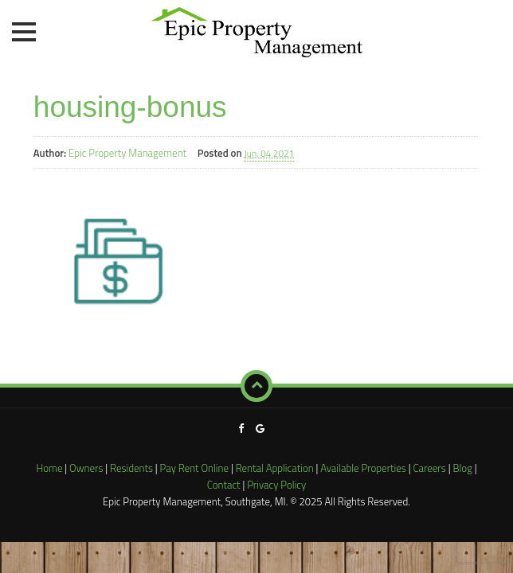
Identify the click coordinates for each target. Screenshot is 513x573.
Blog (462, 468)
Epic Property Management (127, 153)
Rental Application (275, 468)
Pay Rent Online (194, 468)
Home (49, 468)
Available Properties (363, 468)
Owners (86, 468)
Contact (224, 485)
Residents (131, 468)
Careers (429, 468)
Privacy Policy (276, 485)
